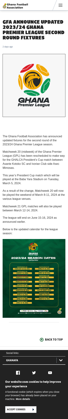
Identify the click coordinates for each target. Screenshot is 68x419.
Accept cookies (16, 409)
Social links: (12, 353)
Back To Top (54, 339)
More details (23, 399)
